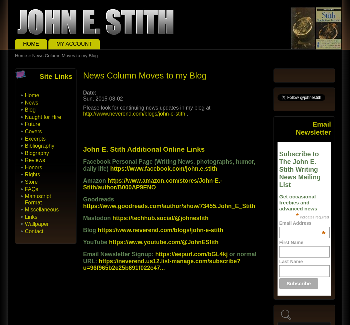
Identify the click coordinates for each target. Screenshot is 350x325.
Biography (37, 153)
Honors (33, 167)
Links (31, 217)
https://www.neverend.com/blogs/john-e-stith (160, 230)
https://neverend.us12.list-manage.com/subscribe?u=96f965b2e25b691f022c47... (161, 264)
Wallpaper (37, 224)
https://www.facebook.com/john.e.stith (163, 168)
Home (31, 44)
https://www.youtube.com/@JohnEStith (163, 242)
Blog (30, 110)
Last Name (291, 261)
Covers (33, 131)
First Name (291, 242)
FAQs (31, 189)
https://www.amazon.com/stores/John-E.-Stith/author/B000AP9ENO (152, 184)
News (31, 103)
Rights (32, 174)
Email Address (302, 223)
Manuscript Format (38, 199)
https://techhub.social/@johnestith (161, 218)
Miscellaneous (42, 209)
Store (31, 182)
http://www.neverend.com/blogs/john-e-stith (134, 114)
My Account (74, 44)
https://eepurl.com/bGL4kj (191, 254)
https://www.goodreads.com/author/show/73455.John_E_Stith (169, 206)
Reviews (35, 160)
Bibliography (39, 146)
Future (32, 124)
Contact (34, 231)
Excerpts (35, 139)
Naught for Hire (43, 117)
